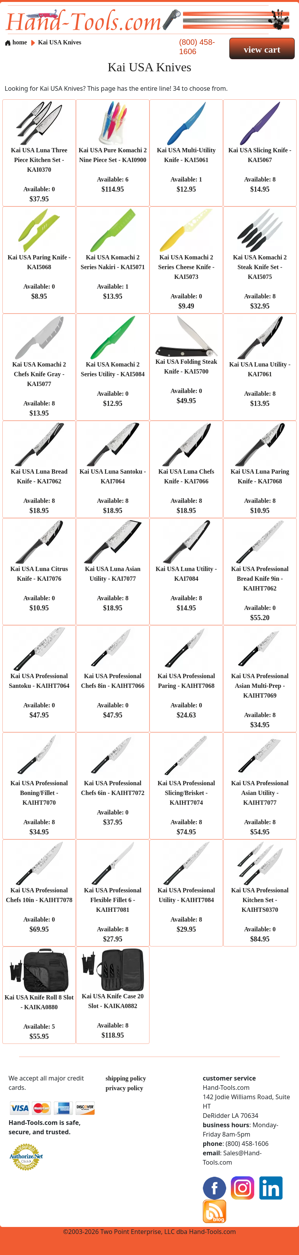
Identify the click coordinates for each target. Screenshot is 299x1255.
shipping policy (126, 1078)
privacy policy (124, 1088)
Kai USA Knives (59, 42)
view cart (262, 49)
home (16, 42)
